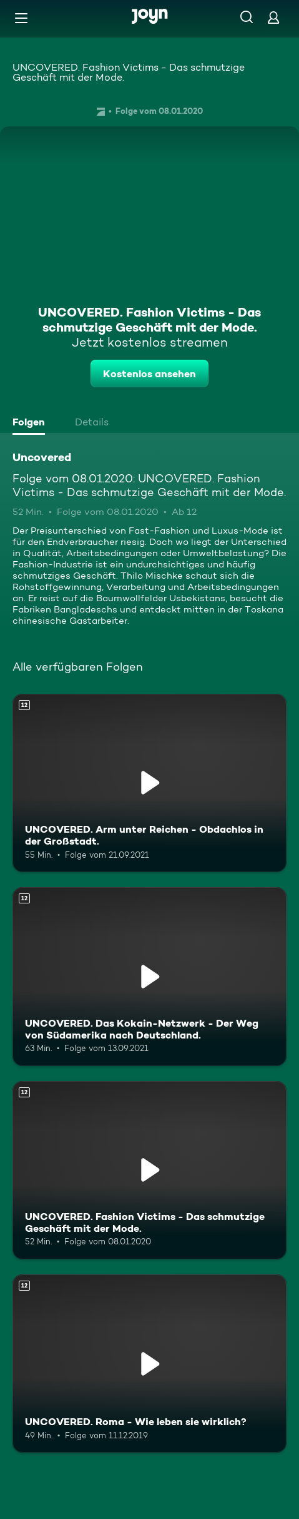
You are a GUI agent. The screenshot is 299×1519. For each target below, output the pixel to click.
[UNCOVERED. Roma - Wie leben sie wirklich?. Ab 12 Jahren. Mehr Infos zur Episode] (149, 1363)
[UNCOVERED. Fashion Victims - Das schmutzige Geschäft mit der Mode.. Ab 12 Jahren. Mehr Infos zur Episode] (149, 1170)
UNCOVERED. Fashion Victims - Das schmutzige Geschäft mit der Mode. (128, 72)
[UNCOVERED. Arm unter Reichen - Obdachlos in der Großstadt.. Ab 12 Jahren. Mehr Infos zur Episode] (149, 783)
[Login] (273, 17)
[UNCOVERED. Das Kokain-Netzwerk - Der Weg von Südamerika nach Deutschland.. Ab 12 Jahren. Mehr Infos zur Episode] (149, 976)
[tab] (32, 423)
